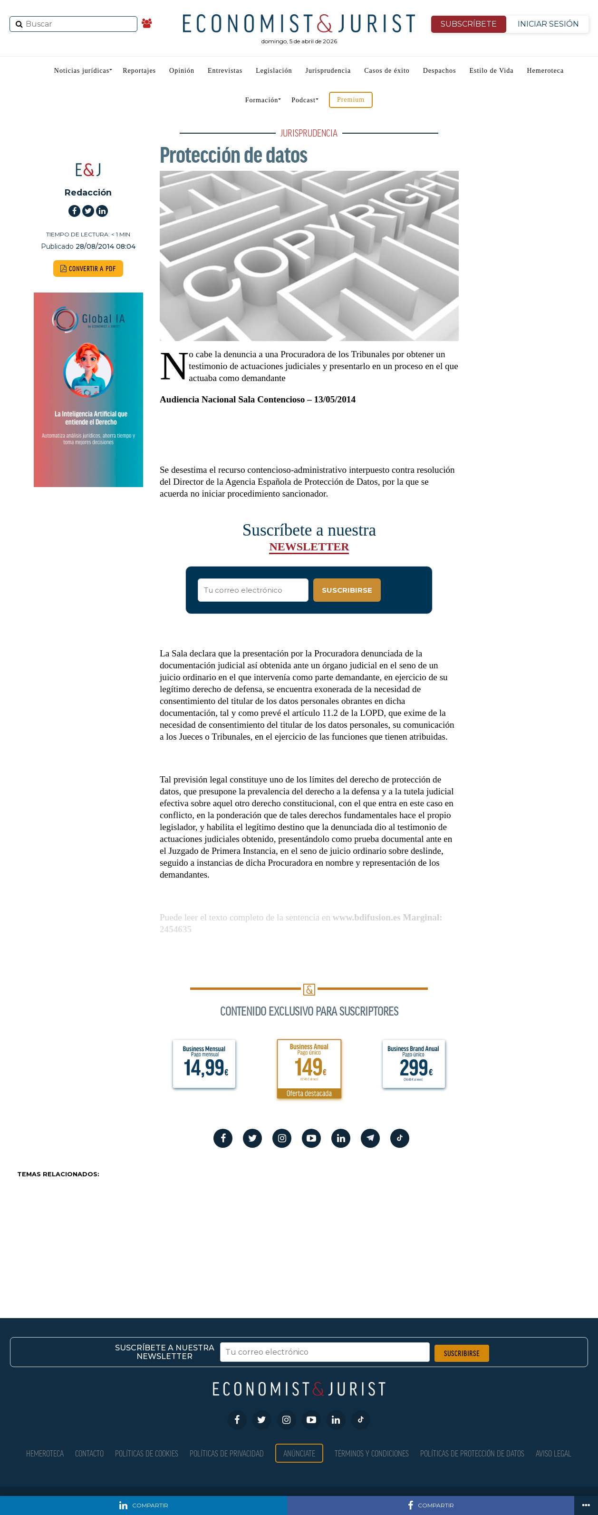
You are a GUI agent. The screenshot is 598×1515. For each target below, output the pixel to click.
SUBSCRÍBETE (469, 24)
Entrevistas (225, 70)
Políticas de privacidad (227, 1452)
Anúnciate (299, 1452)
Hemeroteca (545, 70)
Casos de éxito (387, 70)
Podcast (303, 100)
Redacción (88, 192)
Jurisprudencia (328, 70)
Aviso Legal (553, 1452)
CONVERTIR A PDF (88, 268)
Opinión (181, 70)
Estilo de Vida (491, 70)
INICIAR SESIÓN (548, 24)
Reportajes (139, 70)
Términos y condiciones (372, 1452)
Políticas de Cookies (146, 1452)
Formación (262, 100)
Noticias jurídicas (81, 70)
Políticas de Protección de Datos (472, 1452)
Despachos (439, 70)
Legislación (274, 70)
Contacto (89, 1452)
